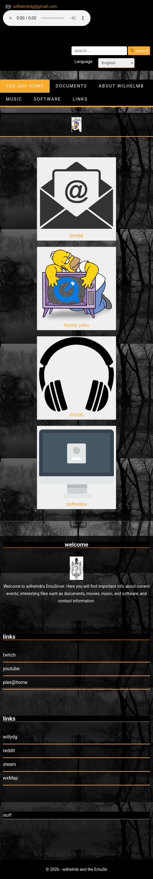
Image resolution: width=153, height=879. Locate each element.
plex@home (15, 682)
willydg (10, 737)
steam (9, 764)
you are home (25, 86)
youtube (11, 668)
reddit (9, 750)
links (80, 99)
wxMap (10, 778)
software (47, 99)
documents (71, 86)
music (14, 99)
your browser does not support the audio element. (47, 18)
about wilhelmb (121, 86)
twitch (9, 655)
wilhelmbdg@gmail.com (35, 6)
